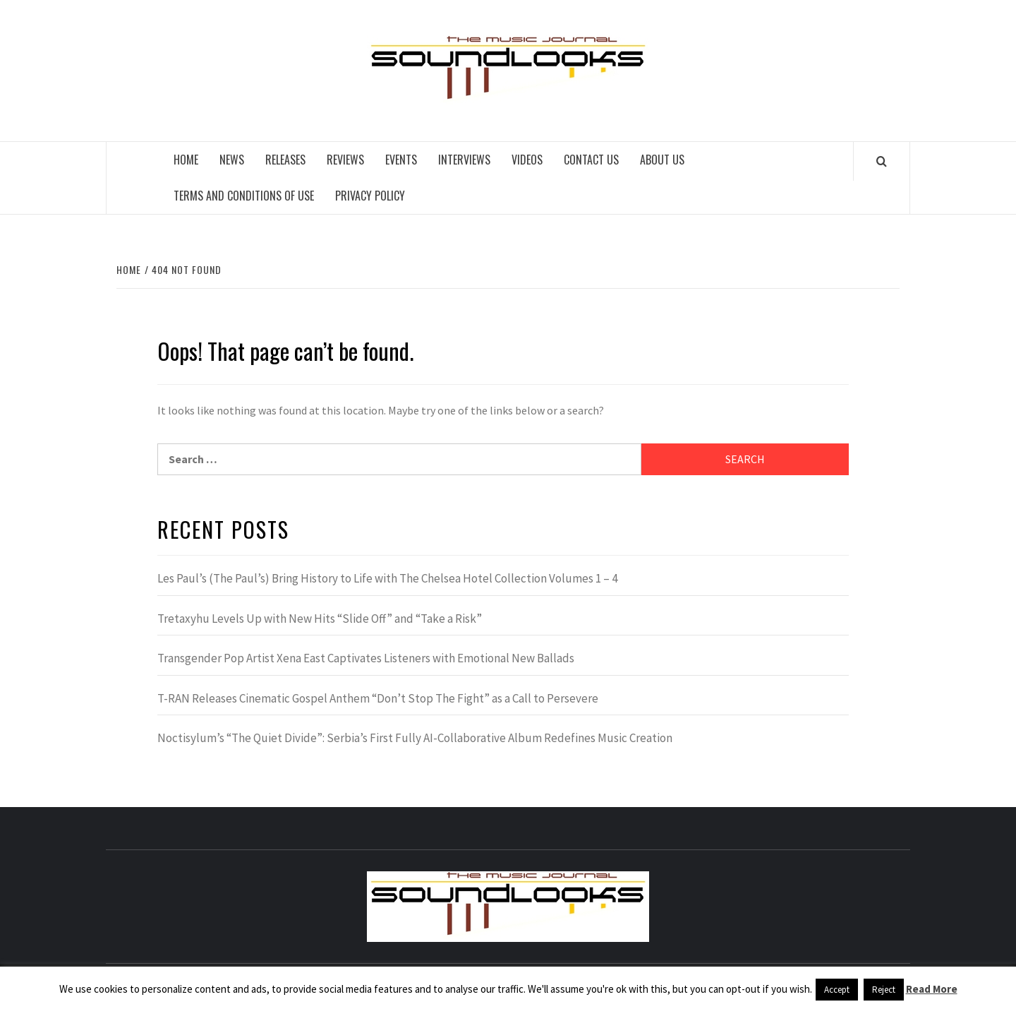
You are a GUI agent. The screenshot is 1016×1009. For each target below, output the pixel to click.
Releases (285, 159)
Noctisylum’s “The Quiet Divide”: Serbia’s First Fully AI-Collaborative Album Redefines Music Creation (414, 738)
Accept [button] (836, 990)
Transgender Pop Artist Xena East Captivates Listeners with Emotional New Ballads (365, 658)
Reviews (345, 159)
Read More (931, 989)
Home (186, 159)
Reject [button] (883, 990)
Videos (527, 159)
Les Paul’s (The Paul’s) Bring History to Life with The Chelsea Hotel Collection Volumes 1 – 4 (387, 578)
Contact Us (591, 159)
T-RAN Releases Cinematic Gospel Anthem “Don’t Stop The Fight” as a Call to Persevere (377, 698)
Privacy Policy (370, 195)
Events (401, 159)
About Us (662, 159)
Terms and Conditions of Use (244, 195)
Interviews (464, 159)
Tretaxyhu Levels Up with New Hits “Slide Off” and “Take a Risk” (319, 618)
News (231, 159)
